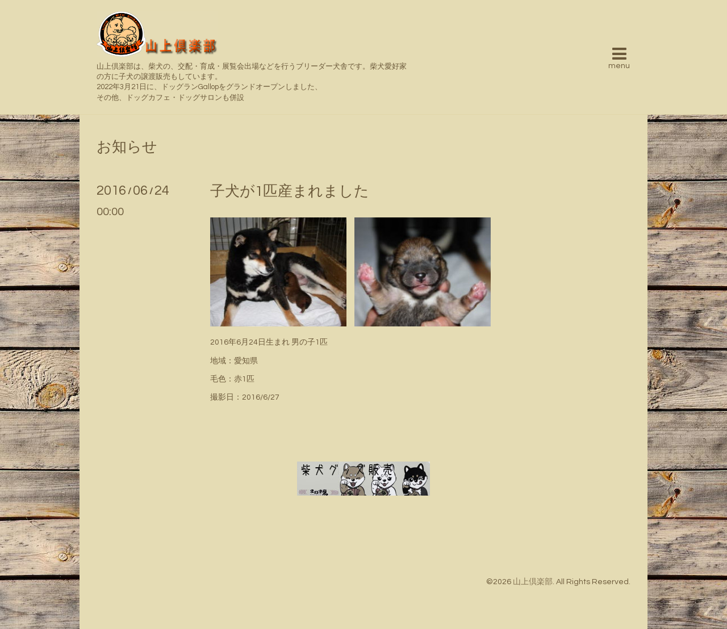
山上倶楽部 (533, 582)
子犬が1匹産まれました (289, 191)
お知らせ (127, 147)
